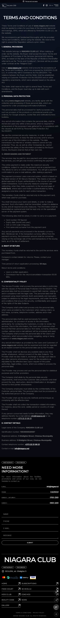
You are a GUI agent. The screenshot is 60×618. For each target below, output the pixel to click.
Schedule (27, 589)
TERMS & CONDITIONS (23, 612)
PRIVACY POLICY (38, 612)
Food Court (7, 589)
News (24, 600)
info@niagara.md (38, 416)
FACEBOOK (21, 462)
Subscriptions (29, 583)
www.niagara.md (14, 68)
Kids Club (6, 594)
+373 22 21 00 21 (25, 418)
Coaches (26, 594)
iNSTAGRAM (8, 462)
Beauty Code (8, 600)
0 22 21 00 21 (54, 492)
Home (4, 583)
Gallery (5, 605)
